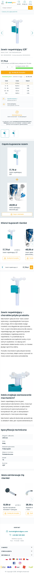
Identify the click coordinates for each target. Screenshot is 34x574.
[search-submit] (30, 8)
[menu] (3, 2)
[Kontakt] (18, 2)
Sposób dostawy (12, 98)
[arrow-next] (32, 244)
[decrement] (12, 67)
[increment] (3, 67)
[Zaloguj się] (24, 2)
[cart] (17, 214)
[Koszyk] (30, 2)
